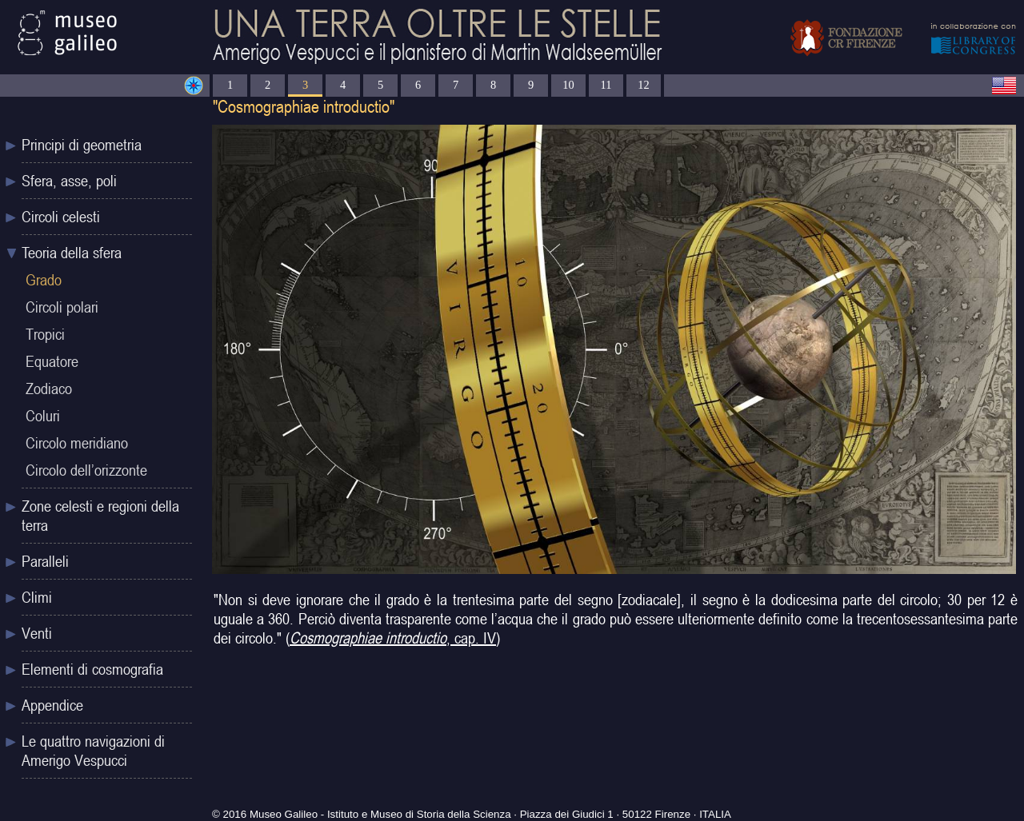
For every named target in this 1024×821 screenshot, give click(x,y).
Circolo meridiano (77, 442)
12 (643, 84)
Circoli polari (62, 307)
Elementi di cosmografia (92, 669)
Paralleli (45, 561)
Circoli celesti (61, 216)
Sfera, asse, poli (69, 180)
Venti (37, 633)
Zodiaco (49, 388)
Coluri (43, 415)
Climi (37, 597)
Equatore (52, 361)
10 (568, 84)
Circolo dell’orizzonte (86, 470)
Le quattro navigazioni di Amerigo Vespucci (93, 750)
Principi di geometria (82, 144)
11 (606, 84)
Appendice (52, 705)
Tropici (45, 334)
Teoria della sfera (72, 252)
